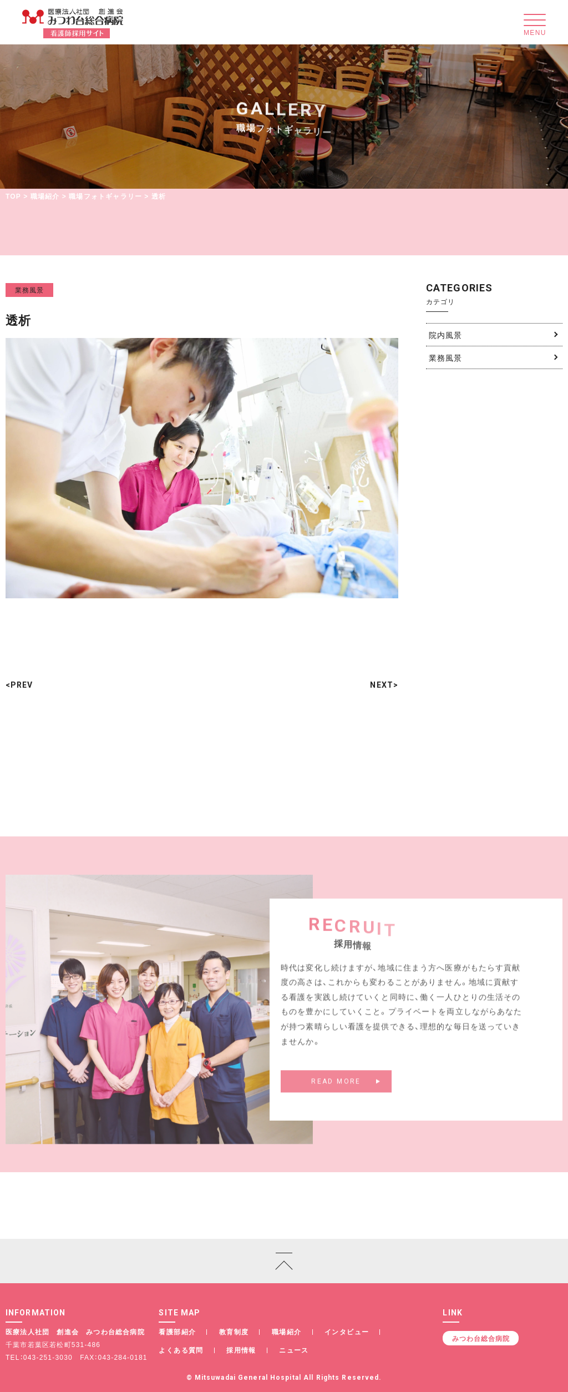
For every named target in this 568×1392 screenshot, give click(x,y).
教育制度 (234, 1331)
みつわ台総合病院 (481, 1338)
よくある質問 (181, 1350)
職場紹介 (45, 196)
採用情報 (241, 1350)
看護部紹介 (177, 1331)
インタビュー (346, 1331)
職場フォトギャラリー (105, 196)
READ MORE (336, 1088)
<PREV (19, 684)
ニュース (294, 1350)
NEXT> (384, 684)
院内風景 (445, 334)
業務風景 (29, 290)
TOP (13, 196)
